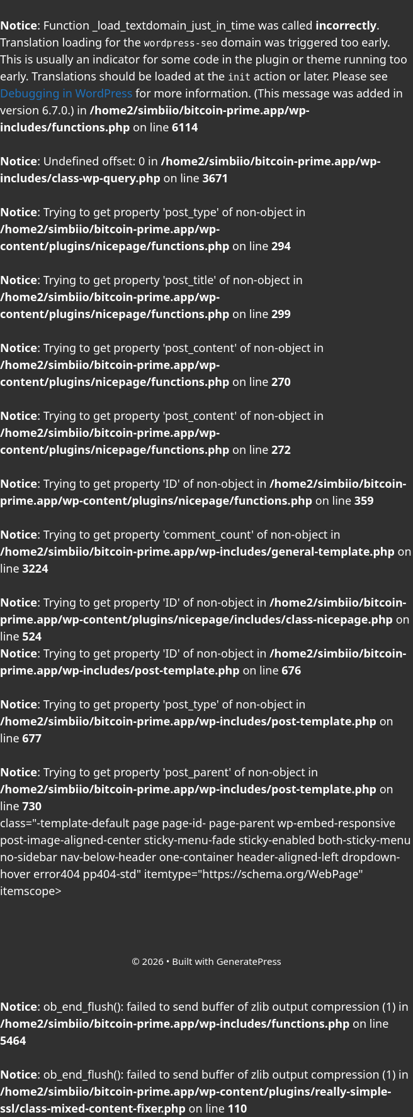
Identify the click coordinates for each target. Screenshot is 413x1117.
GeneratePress (249, 961)
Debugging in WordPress (66, 93)
